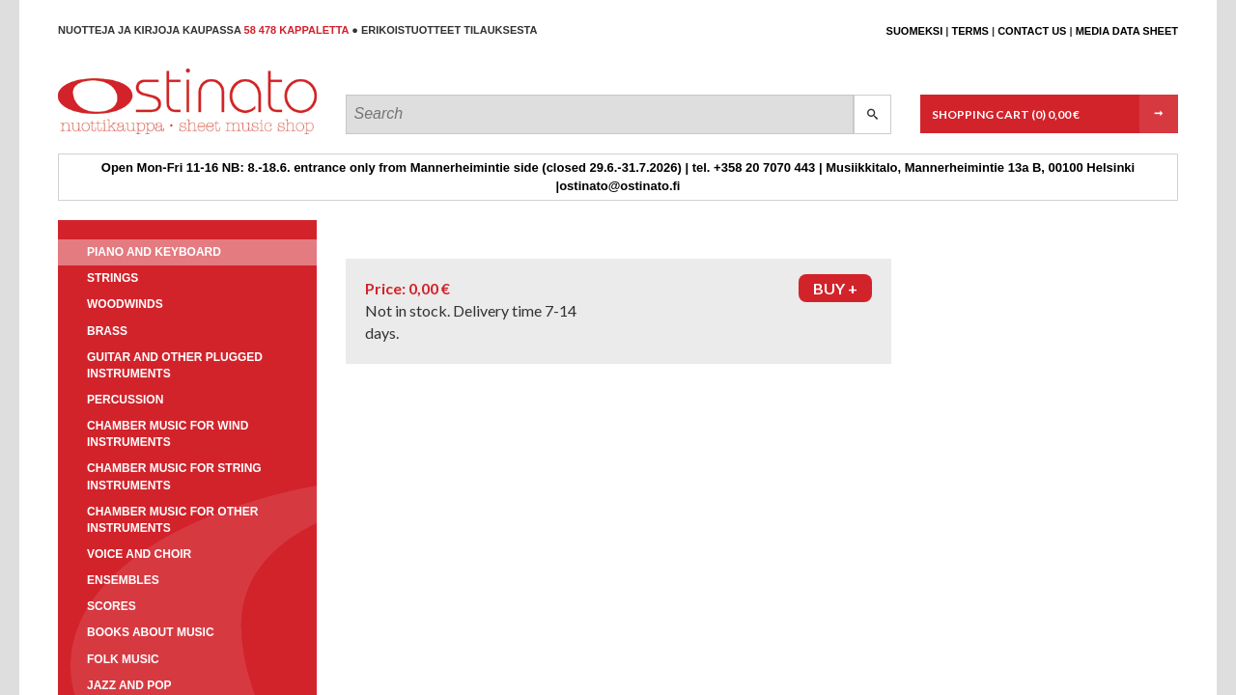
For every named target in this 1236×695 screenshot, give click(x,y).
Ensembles (123, 580)
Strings (112, 278)
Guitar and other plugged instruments (175, 365)
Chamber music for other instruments (172, 520)
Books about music (150, 632)
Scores (111, 606)
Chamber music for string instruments (174, 476)
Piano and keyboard (154, 252)
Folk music (123, 659)
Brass (107, 331)
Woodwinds (125, 304)
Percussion (125, 399)
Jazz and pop (129, 685)
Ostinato (145, 133)
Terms (970, 31)
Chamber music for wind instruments (167, 434)
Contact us (1031, 31)
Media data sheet (1127, 31)
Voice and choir (139, 554)
